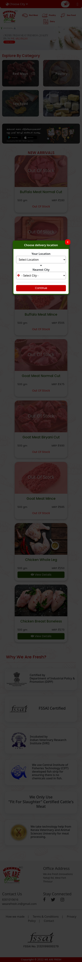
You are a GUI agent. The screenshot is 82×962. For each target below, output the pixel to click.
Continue (41, 288)
